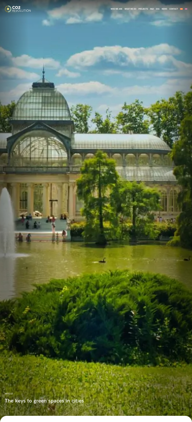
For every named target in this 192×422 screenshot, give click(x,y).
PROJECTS (143, 9)
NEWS (164, 9)
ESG (158, 9)
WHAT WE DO (130, 9)
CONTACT (173, 9)
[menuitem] (181, 9)
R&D (152, 9)
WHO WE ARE (116, 9)
